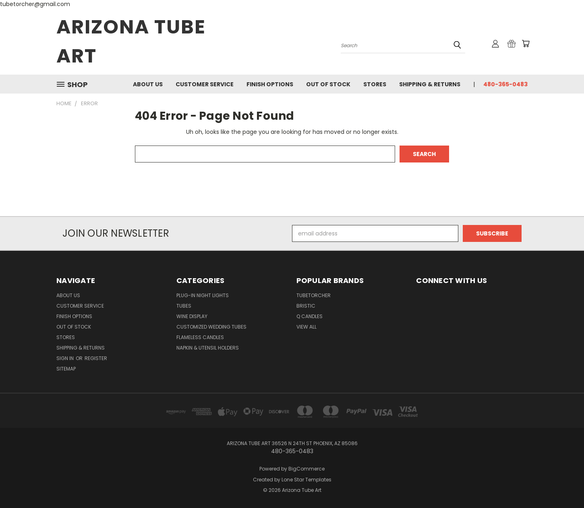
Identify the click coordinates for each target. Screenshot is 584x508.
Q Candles (309, 316)
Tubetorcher (313, 295)
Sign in (65, 358)
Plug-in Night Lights (202, 295)
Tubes (183, 305)
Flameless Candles (200, 337)
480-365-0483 (505, 84)
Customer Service (205, 84)
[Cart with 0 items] (526, 44)
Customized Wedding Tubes (211, 326)
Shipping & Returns (429, 84)
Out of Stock (328, 84)
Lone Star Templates (306, 479)
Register (96, 358)
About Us (148, 84)
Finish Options (269, 84)
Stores (374, 84)
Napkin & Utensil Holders (207, 347)
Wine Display (191, 316)
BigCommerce (306, 468)
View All (306, 326)
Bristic (305, 305)
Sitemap (66, 368)
